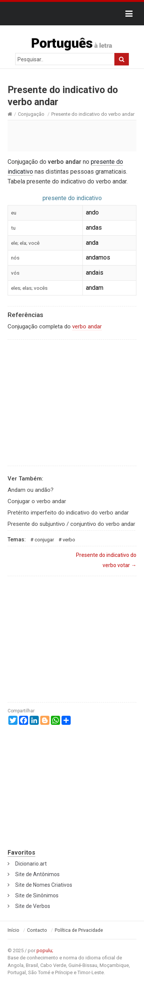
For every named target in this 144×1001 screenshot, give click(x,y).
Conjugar (44, 539)
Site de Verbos (32, 906)
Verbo (69, 539)
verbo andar (87, 326)
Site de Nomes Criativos (43, 885)
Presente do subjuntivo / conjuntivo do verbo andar (71, 524)
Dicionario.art (31, 864)
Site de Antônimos (37, 874)
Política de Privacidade (79, 930)
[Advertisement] (72, 135)
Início (13, 930)
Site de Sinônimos (37, 895)
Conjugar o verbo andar (37, 501)
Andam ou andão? (31, 490)
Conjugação (31, 114)
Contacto (37, 930)
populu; (44, 950)
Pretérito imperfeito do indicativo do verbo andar (68, 512)
